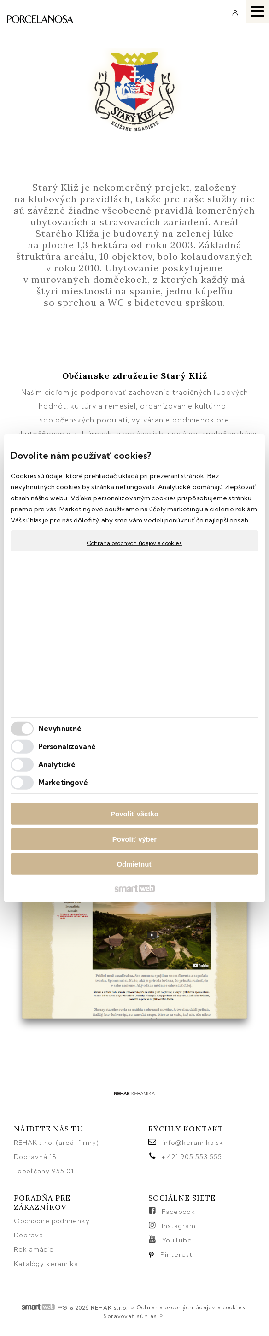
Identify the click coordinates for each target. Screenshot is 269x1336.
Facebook (178, 1211)
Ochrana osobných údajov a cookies (134, 542)
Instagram (179, 1226)
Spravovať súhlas (130, 1316)
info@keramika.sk (192, 1142)
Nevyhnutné (60, 728)
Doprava (28, 1235)
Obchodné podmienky (52, 1221)
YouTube (177, 1240)
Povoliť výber (134, 839)
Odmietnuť (134, 864)
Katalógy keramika (46, 1264)
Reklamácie (35, 1249)
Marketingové (63, 782)
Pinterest (176, 1254)
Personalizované (67, 746)
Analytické (57, 764)
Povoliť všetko (134, 814)
